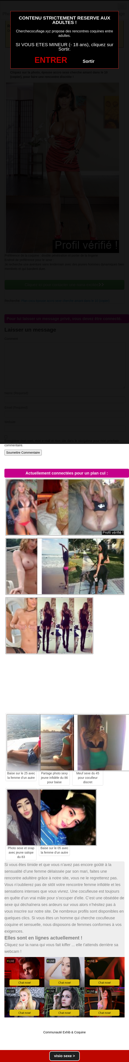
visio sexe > (64, 1056)
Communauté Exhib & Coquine (64, 1032)
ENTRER (50, 60)
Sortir (88, 61)
